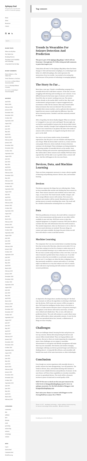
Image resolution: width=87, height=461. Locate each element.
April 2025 (7, 134)
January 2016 (8, 372)
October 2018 (8, 282)
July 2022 (7, 194)
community (8, 409)
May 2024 (7, 164)
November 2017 (9, 312)
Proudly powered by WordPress (44, 418)
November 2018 (9, 279)
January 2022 (8, 205)
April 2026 (7, 101)
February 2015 (9, 399)
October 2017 (8, 314)
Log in (6, 447)
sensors (40, 406)
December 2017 (9, 309)
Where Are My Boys (10, 51)
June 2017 (7, 325)
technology (8, 434)
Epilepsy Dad (11, 6)
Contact (7, 26)
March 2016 (8, 366)
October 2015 (8, 380)
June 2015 (7, 388)
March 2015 (8, 396)
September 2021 (9, 211)
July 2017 (7, 323)
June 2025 (7, 129)
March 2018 (8, 301)
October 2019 (8, 252)
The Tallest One (9, 54)
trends (50, 406)
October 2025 (8, 118)
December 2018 (9, 276)
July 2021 (7, 216)
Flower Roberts (9, 74)
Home (6, 18)
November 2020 (9, 227)
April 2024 (7, 167)
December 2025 (9, 112)
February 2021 (9, 222)
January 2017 (8, 339)
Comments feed (9, 452)
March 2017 (8, 334)
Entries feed (8, 449)
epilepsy (7, 415)
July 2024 (7, 159)
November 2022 (9, 183)
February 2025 (9, 140)
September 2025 (9, 120)
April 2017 (7, 331)
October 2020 (8, 230)
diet (6, 412)
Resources (7, 23)
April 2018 (7, 298)
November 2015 (9, 377)
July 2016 (7, 355)
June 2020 (7, 241)
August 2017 (8, 320)
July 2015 (7, 385)
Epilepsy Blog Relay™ (58, 60)
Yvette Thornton (9, 78)
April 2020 (7, 243)
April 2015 (7, 394)
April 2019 (7, 265)
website (7, 437)
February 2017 (9, 336)
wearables (55, 406)
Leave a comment (64, 406)
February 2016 (9, 369)
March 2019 (8, 268)
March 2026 (8, 104)
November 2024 (9, 148)
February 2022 (9, 202)
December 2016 (9, 342)
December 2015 (9, 375)
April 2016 (7, 364)
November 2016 (9, 345)
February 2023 (9, 181)
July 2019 (7, 257)
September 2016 (9, 350)
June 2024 (7, 161)
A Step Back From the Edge (12, 64)
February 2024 (9, 172)
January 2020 (8, 249)
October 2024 (8, 151)
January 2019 (8, 273)
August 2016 (8, 353)
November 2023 (9, 175)
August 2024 (8, 156)
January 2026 (8, 110)
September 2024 (9, 153)
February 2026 (9, 107)
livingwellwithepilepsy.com (55, 384)
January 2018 (8, 306)
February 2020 (9, 246)
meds (6, 423)
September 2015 (9, 383)
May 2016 (7, 361)
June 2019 (7, 260)
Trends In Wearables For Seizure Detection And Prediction (52, 50)
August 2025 (8, 123)
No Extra (17, 78)
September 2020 (9, 233)
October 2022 (8, 186)
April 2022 (7, 197)
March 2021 (8, 219)
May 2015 (7, 391)
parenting (7, 426)
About (6, 20)
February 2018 (9, 304)
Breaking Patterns (9, 57)
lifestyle (7, 420)
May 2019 (7, 263)
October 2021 (8, 208)
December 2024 (9, 145)
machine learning (70, 404)
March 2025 (8, 137)
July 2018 (7, 290)
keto (6, 417)
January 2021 (8, 224)
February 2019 (9, 271)
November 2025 (9, 115)
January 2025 (8, 142)
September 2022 (9, 189)
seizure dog (8, 428)
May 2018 (7, 295)
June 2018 (7, 293)
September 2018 (9, 284)
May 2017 (7, 328)
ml (36, 406)
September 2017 (9, 317)
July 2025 (7, 126)
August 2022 (8, 192)
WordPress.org (9, 455)
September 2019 (9, 254)
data (60, 404)
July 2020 (7, 238)
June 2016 (7, 358)
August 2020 (8, 235)
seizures (7, 431)
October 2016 (8, 347)
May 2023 (7, 178)
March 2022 (8, 200)
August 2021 (8, 213)
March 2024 (8, 170)
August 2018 (8, 287)
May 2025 (7, 131)
